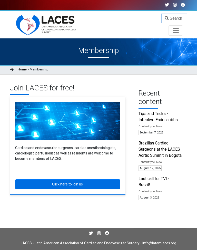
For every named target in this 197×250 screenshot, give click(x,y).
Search (173, 18)
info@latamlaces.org (159, 243)
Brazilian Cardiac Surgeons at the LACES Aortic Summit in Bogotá (160, 149)
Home (22, 69)
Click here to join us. (68, 184)
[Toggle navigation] (176, 30)
